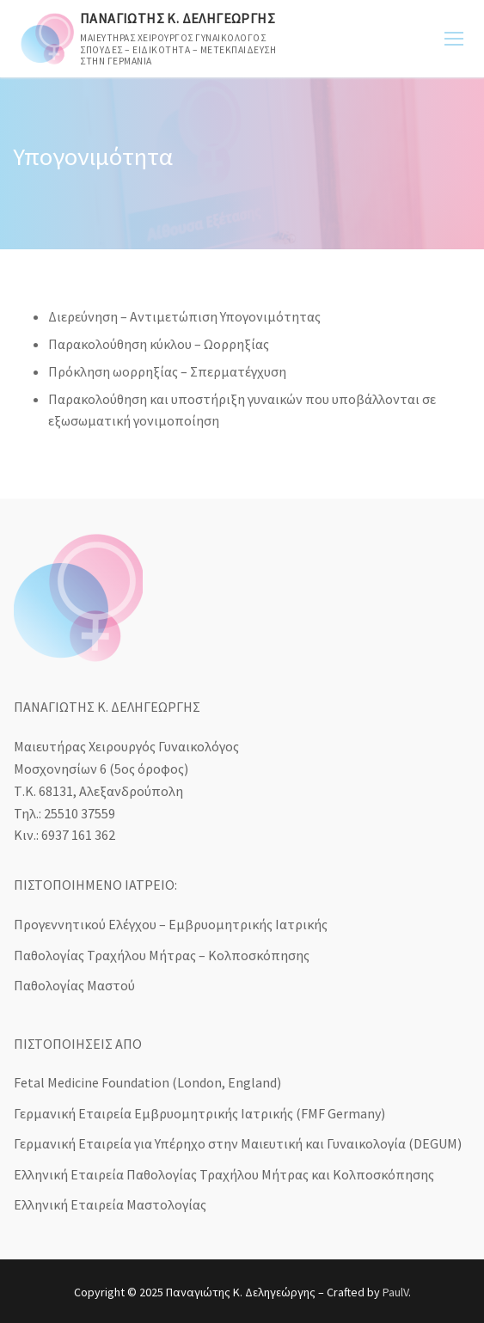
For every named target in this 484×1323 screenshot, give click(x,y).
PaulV (395, 1292)
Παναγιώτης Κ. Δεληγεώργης (177, 18)
